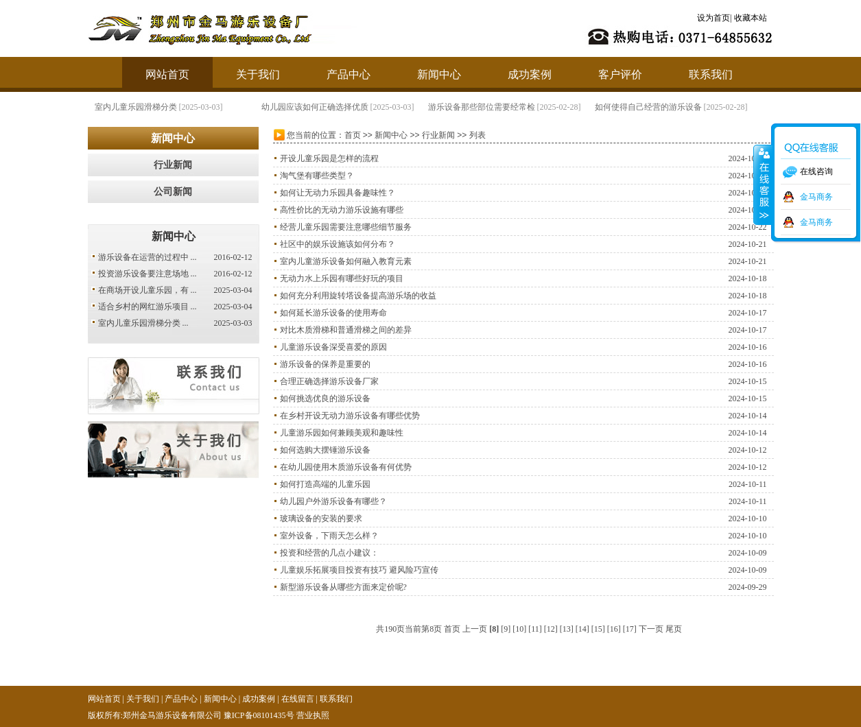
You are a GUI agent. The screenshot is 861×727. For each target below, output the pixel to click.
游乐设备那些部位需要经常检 (481, 107)
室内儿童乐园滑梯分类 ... (143, 323)
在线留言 (297, 699)
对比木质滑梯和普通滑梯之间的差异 (346, 330)
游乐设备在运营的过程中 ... (147, 257)
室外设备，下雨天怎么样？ (329, 535)
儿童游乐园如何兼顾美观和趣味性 (341, 433)
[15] (598, 629)
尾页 (673, 629)
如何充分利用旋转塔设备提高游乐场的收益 (358, 295)
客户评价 (620, 74)
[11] (535, 629)
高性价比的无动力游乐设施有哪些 (341, 210)
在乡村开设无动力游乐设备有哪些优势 (350, 415)
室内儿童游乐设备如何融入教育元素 (346, 261)
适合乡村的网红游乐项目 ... (147, 306)
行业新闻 (173, 165)
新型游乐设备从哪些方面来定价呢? (343, 587)
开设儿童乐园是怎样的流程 (329, 158)
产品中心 (348, 74)
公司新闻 (173, 192)
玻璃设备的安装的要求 (321, 518)
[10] (519, 629)
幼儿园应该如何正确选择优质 (314, 107)
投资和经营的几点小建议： (329, 553)
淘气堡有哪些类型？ (317, 175)
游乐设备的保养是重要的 (325, 364)
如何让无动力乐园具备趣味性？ (337, 193)
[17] (630, 629)
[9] (505, 629)
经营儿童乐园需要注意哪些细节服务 (346, 227)
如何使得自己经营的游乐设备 (648, 107)
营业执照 (312, 715)
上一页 (474, 629)
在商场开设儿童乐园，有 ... (147, 290)
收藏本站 (750, 18)
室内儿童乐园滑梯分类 (136, 107)
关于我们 (258, 74)
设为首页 (713, 18)
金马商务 (816, 197)
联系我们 (711, 74)
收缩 (762, 184)
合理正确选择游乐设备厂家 (329, 381)
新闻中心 (439, 74)
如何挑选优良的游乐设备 (325, 398)
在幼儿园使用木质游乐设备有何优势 (346, 467)
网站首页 (167, 74)
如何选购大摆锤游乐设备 (325, 450)
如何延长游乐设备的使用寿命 (333, 313)
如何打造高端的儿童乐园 (325, 484)
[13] (567, 629)
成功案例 (530, 74)
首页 (352, 135)
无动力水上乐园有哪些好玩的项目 (341, 278)
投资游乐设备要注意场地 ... (147, 273)
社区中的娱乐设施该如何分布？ (337, 244)
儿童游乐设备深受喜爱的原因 (333, 347)
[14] (582, 629)
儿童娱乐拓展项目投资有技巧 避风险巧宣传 (359, 570)
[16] (614, 629)
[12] (551, 629)
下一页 (651, 629)
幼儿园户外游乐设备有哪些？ (333, 501)
